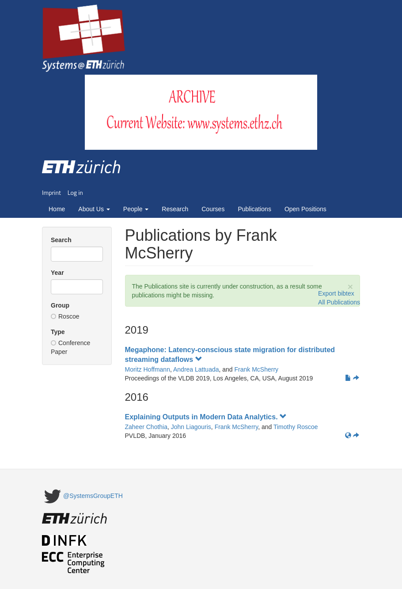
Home (57, 209)
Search (61, 239)
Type (58, 331)
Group (60, 305)
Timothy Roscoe (295, 426)
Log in (75, 192)
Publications (254, 209)
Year (57, 272)
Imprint (51, 192)
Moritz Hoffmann (147, 369)
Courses (212, 209)
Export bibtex (336, 293)
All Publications (339, 302)
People (135, 209)
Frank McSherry (257, 369)
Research (175, 209)
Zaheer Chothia (146, 426)
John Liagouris (191, 426)
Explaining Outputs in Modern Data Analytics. (206, 417)
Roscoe (65, 316)
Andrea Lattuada (196, 369)
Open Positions (305, 209)
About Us (94, 209)
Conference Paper (70, 347)
